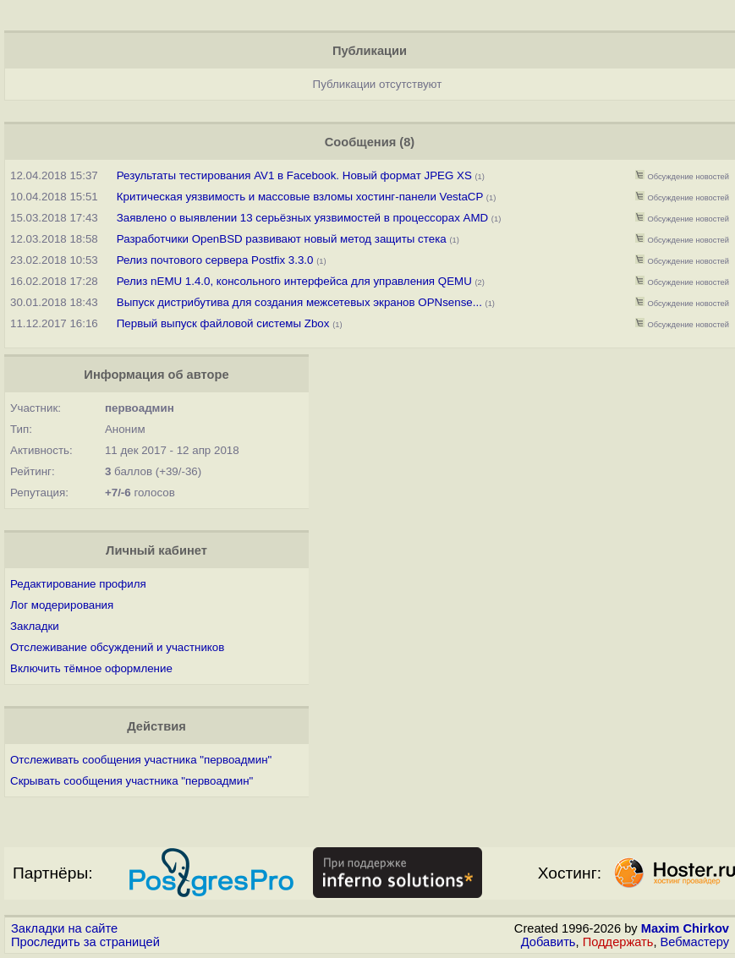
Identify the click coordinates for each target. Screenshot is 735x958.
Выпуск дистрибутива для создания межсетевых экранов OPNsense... (299, 302)
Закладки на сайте (64, 928)
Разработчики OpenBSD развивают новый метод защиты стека (282, 239)
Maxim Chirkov (685, 928)
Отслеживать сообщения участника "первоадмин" (141, 759)
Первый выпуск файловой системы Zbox (223, 323)
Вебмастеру (695, 942)
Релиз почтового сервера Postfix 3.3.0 (215, 260)
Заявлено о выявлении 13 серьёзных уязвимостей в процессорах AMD (302, 217)
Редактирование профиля (78, 584)
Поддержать (618, 942)
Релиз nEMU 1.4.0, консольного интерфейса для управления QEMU (294, 281)
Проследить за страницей (85, 942)
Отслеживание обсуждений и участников (117, 647)
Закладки (34, 626)
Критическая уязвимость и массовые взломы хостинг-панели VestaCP (300, 196)
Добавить (548, 942)
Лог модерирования (61, 605)
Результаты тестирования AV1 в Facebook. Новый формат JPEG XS (294, 175)
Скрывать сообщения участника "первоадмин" (131, 781)
